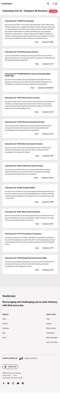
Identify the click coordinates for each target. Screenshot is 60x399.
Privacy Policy (6, 375)
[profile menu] (54, 4)
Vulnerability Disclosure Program (12, 378)
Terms (15, 375)
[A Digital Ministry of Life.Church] (30, 357)
